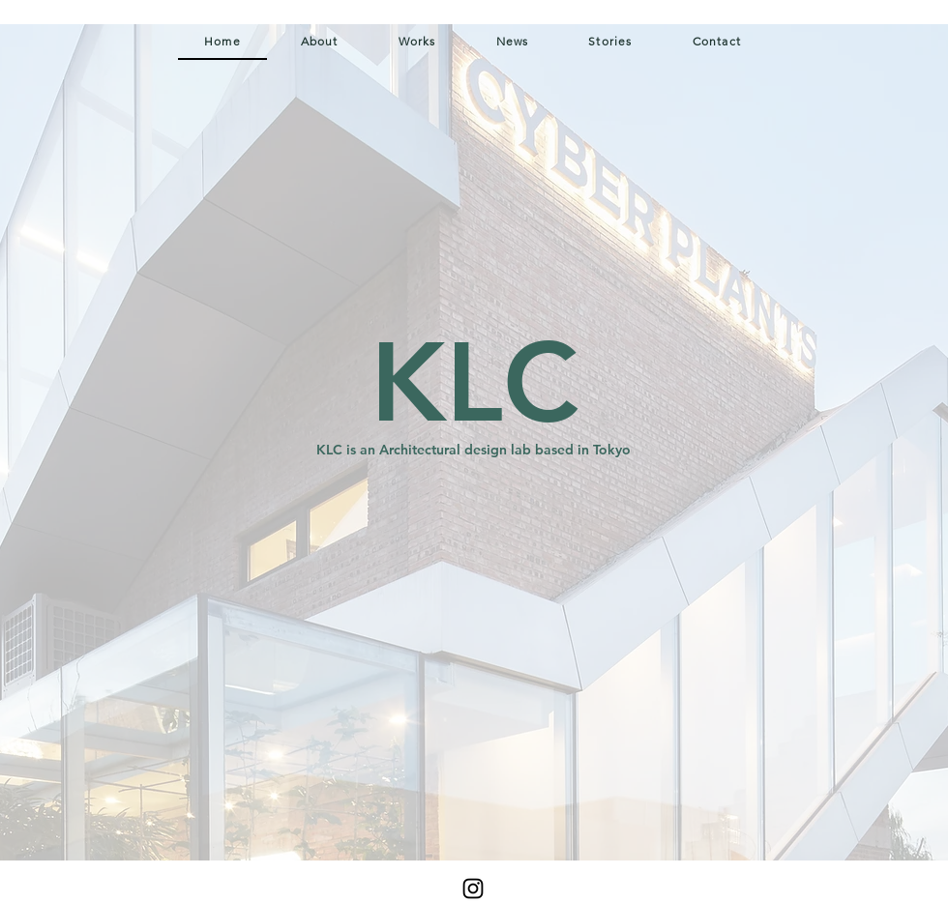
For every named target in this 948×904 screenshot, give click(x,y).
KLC (474, 383)
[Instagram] (473, 888)
